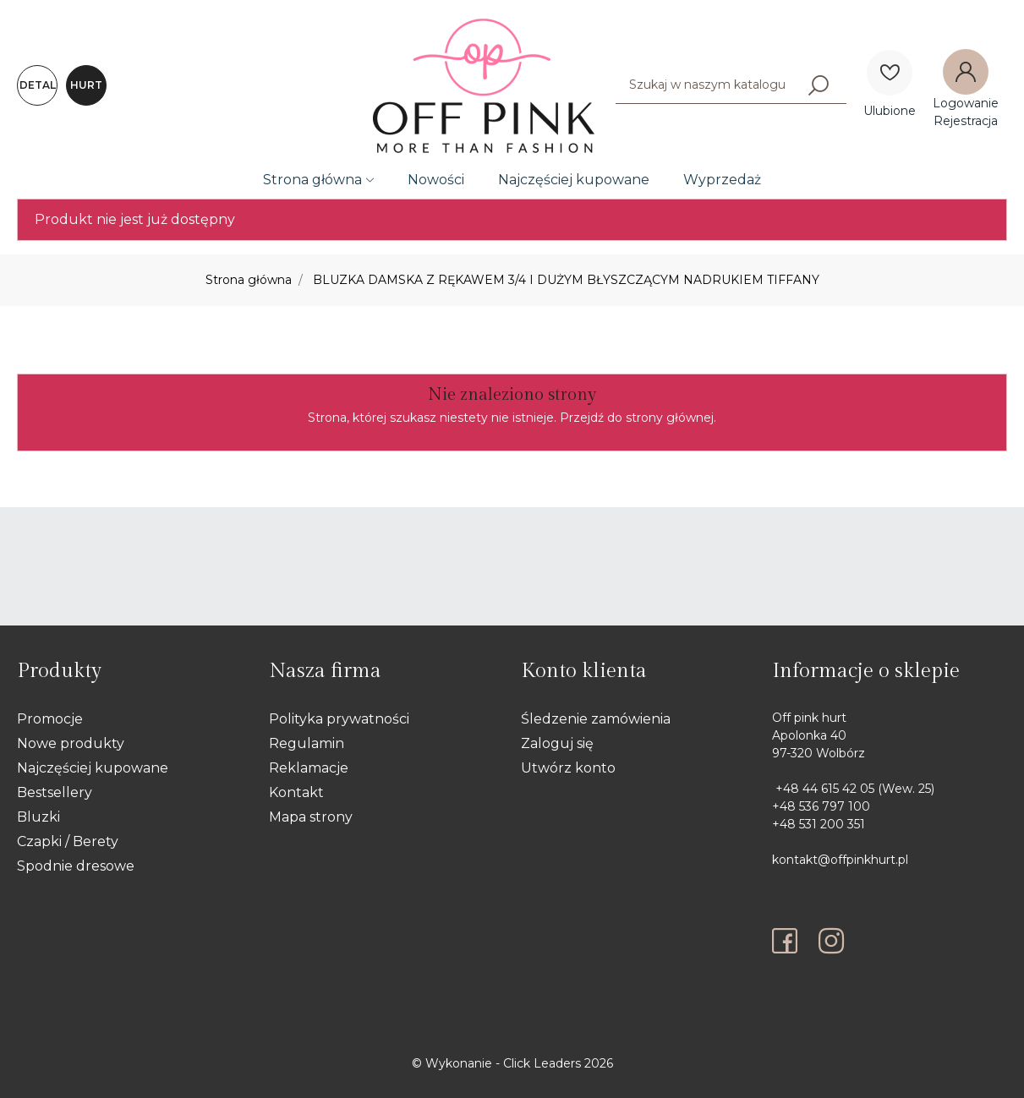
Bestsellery (54, 792)
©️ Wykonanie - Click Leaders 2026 (512, 1063)
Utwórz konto (568, 768)
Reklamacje (308, 768)
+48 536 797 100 (821, 806)
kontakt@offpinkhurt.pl (840, 859)
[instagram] (831, 941)
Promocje (50, 719)
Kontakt (296, 792)
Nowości (436, 180)
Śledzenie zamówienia (596, 719)
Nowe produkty (70, 743)
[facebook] (789, 941)
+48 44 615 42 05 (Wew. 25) (853, 788)
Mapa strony (311, 817)
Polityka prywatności (339, 719)
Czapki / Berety (67, 841)
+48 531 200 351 (818, 824)
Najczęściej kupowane (573, 180)
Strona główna (312, 180)
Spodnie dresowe (75, 866)
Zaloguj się (557, 743)
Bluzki (38, 817)
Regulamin (306, 743)
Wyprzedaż (722, 180)
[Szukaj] (818, 84)
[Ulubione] (889, 73)
